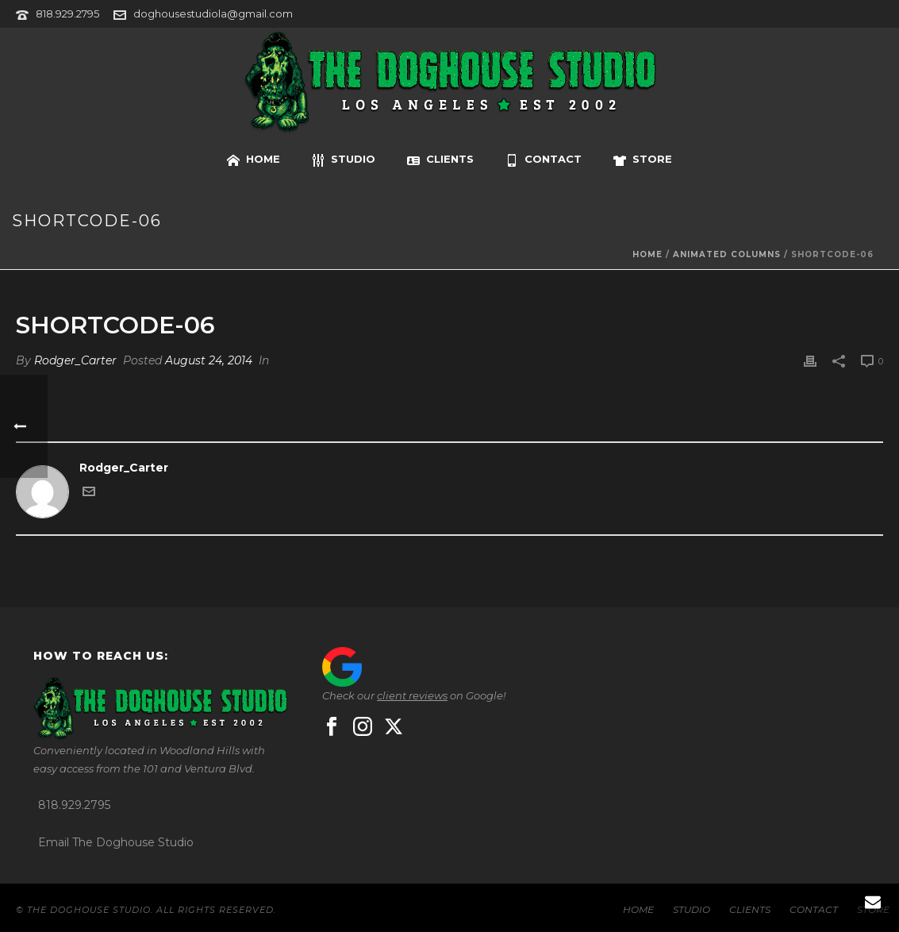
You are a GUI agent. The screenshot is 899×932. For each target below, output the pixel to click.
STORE (642, 159)
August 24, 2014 (208, 360)
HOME (253, 159)
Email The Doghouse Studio (116, 842)
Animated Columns (727, 254)
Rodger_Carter (75, 360)
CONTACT (543, 159)
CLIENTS (440, 159)
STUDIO (343, 159)
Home (647, 254)
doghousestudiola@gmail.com (213, 13)
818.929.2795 (67, 13)
